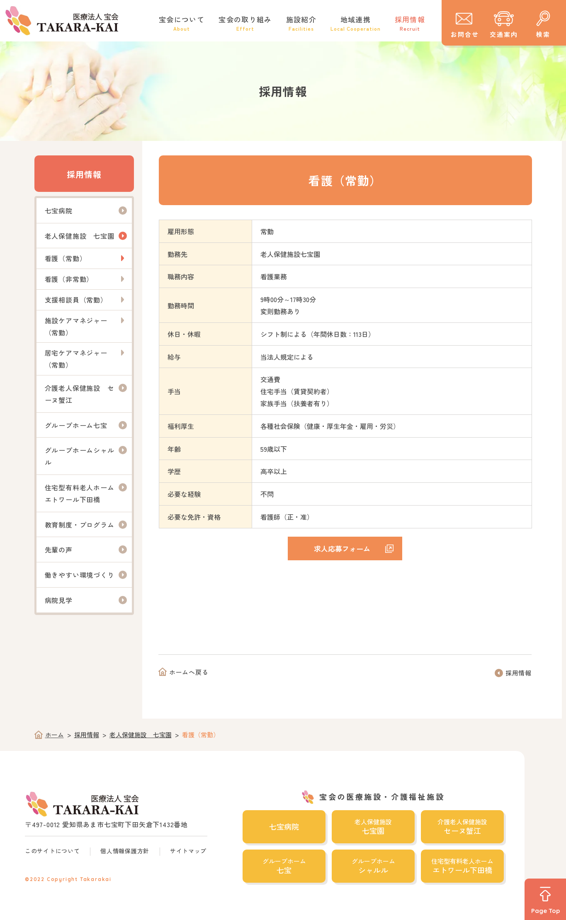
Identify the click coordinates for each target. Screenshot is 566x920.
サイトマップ (188, 851)
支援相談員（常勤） (76, 300)
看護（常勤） (66, 258)
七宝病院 (59, 210)
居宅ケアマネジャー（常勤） (76, 359)
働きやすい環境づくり (79, 575)
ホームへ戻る (189, 672)
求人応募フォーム (342, 548)
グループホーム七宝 (76, 425)
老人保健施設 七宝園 (79, 236)
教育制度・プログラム (79, 525)
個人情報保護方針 (124, 851)
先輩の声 (59, 549)
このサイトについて (52, 851)
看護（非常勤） (69, 279)
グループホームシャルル (79, 456)
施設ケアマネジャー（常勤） (76, 326)
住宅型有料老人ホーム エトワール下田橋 (83, 493)
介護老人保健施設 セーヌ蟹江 (79, 394)
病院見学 (59, 600)
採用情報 (84, 174)
